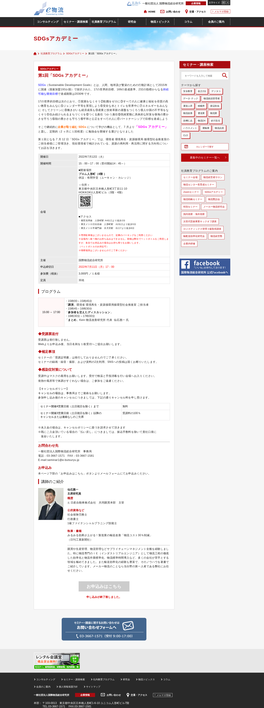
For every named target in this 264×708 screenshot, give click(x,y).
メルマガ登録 (221, 11)
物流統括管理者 (212, 98)
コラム (188, 21)
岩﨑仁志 (187, 120)
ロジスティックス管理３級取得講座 (202, 230)
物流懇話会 (214, 200)
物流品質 (219, 128)
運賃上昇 (187, 106)
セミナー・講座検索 (76, 21)
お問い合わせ (173, 11)
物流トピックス (160, 21)
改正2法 (202, 91)
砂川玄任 (215, 120)
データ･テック (190, 98)
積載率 (201, 106)
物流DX (202, 120)
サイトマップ (93, 686)
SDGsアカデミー (75, 53)
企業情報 (196, 3)
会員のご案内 (216, 21)
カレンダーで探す (206, 147)
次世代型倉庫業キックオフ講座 (200, 222)
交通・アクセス (197, 11)
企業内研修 (189, 244)
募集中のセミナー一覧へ (205, 158)
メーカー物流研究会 (214, 207)
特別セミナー (190, 207)
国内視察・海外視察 (194, 215)
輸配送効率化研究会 (194, 237)
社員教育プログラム (104, 21)
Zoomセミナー (191, 193)
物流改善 (187, 113)
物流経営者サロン (212, 178)
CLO (185, 135)
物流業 (213, 113)
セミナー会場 (190, 178)
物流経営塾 (216, 237)
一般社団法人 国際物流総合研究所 (155, 3)
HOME (151, 11)
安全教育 (187, 91)
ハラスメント (190, 128)
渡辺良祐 (214, 106)
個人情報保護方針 (68, 686)
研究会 (132, 21)
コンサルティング (48, 21)
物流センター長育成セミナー (198, 185)
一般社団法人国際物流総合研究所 (51, 695)
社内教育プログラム (104, 679)
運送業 (201, 113)
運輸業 (205, 128)
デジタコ (215, 91)
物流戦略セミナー (192, 200)
